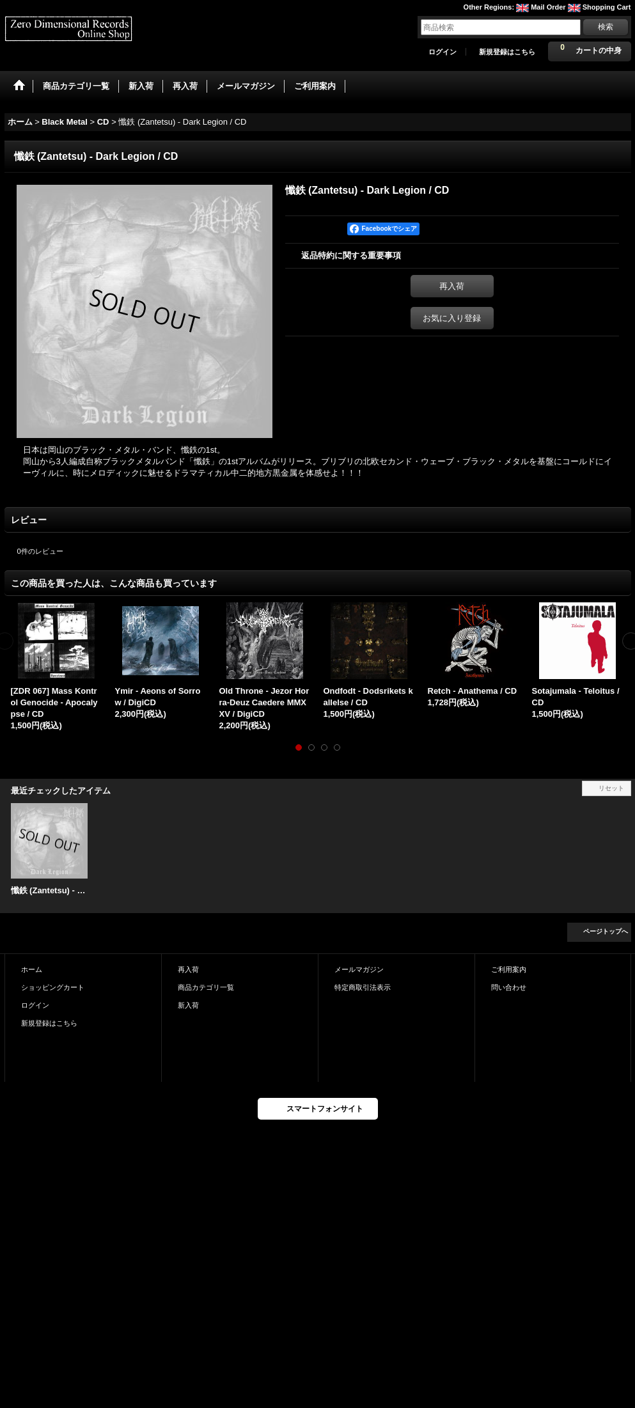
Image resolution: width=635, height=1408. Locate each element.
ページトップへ (605, 931)
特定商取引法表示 (362, 987)
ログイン (442, 52)
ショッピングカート (52, 987)
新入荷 (188, 1005)
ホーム (31, 969)
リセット (611, 788)
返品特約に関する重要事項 (351, 255)
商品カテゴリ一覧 (206, 987)
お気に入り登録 (452, 318)
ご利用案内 (508, 969)
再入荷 (451, 286)
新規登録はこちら (507, 52)
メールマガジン (359, 969)
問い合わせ (508, 987)
